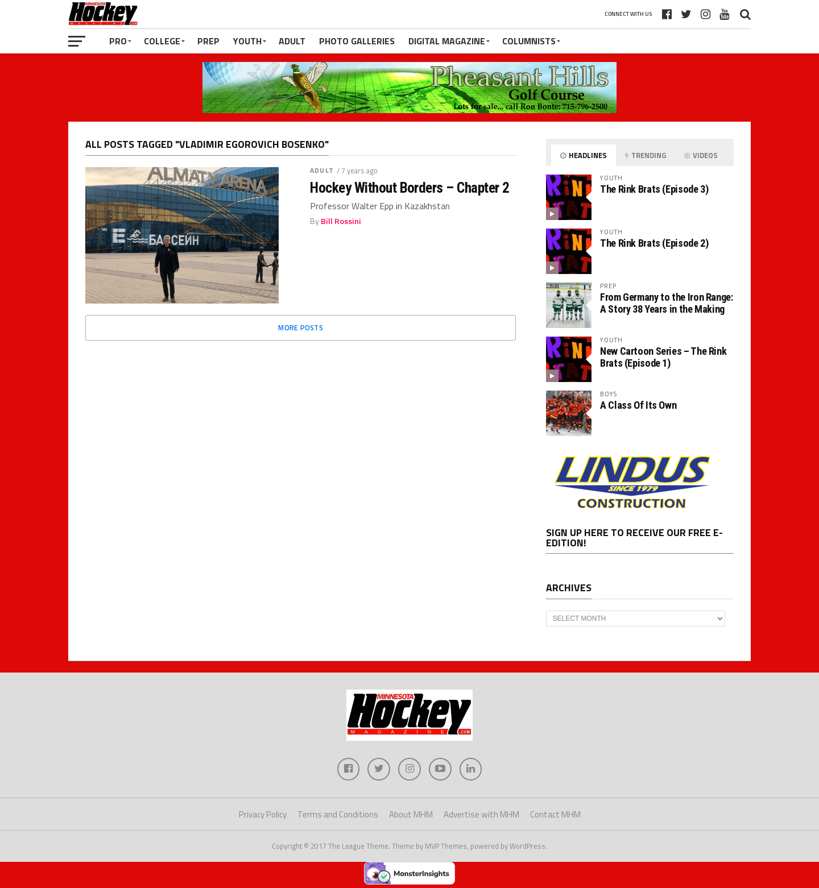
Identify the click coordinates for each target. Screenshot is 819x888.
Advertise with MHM (481, 814)
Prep (208, 41)
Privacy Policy (263, 814)
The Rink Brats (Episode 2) (654, 243)
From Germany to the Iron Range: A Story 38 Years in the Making (666, 302)
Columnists (529, 41)
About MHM (411, 814)
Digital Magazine (446, 41)
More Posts (300, 327)
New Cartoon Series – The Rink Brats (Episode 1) (663, 356)
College (162, 41)
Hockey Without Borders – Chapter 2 (410, 188)
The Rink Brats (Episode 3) (654, 189)
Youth (247, 41)
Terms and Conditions (337, 814)
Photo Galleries (357, 41)
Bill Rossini (341, 221)
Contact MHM (555, 814)
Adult (292, 41)
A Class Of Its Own (638, 405)
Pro (118, 41)
